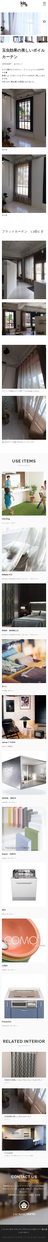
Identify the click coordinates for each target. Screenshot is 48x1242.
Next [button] (44, 21)
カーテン (17, 64)
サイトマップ (15, 1229)
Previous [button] (3, 21)
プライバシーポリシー (31, 1229)
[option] (24, 21)
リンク (5, 1229)
